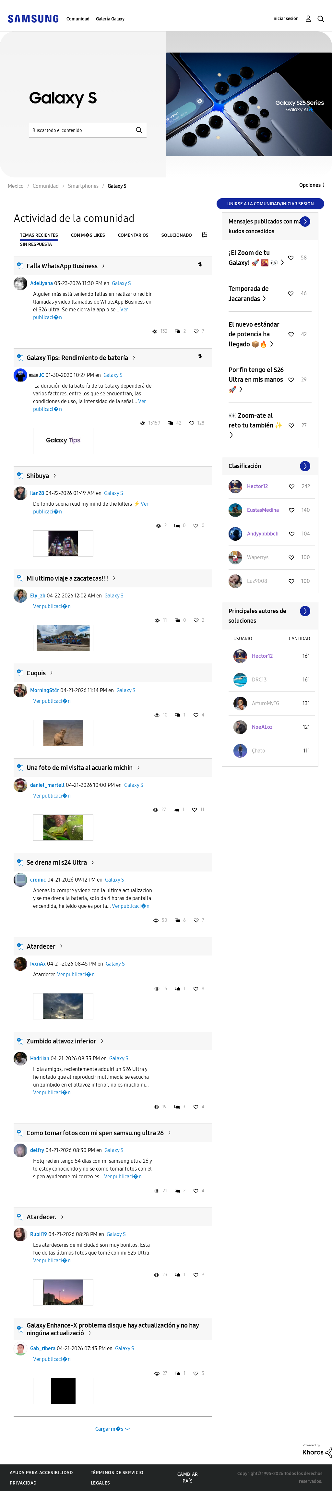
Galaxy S (121, 283)
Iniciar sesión (285, 18)
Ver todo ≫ (270, 221)
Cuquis (36, 673)
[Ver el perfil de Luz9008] (257, 581)
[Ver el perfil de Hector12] (257, 486)
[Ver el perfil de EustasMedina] (263, 510)
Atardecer (41, 946)
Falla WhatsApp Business (62, 266)
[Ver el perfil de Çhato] (258, 751)
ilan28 (37, 493)
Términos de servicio (117, 1472)
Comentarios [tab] (133, 235)
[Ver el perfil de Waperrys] (257, 557)
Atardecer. (41, 1217)
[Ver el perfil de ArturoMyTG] (265, 703)
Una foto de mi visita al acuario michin (80, 768)
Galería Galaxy (110, 19)
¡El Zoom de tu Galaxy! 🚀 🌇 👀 (254, 258)
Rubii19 (38, 1234)
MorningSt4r (44, 690)
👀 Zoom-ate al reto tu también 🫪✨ (256, 420)
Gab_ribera (42, 1348)
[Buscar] (88, 130)
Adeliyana (41, 283)
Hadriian (39, 1058)
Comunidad (77, 19)
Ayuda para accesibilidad (41, 1472)
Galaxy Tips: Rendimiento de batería (77, 358)
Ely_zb (37, 596)
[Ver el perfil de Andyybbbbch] (263, 534)
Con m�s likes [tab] (88, 235)
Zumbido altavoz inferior (61, 1041)
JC (41, 375)
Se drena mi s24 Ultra (57, 862)
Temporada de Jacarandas (249, 294)
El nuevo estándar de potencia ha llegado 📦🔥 (254, 334)
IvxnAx (38, 964)
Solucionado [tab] (176, 235)
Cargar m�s (109, 1429)
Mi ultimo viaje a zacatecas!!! (67, 578)
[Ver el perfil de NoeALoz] (262, 727)
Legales (100, 1483)
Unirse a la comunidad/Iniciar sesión (270, 204)
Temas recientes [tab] (39, 235)
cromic (38, 880)
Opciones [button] (310, 185)
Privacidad (23, 1483)
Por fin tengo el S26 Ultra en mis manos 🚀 (256, 379)
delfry (37, 1150)
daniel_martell (47, 785)
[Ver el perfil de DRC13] (259, 680)
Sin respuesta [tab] (36, 244)
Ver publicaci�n (52, 606)
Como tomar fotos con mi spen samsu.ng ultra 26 (95, 1133)
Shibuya (38, 476)
